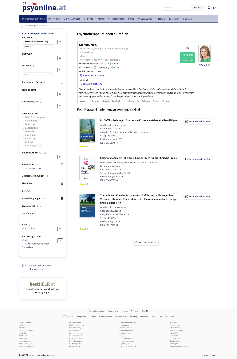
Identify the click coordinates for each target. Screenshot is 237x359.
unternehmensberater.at (179, 346)
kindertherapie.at (75, 336)
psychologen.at (125, 344)
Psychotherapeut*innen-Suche (38, 33)
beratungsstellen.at (26, 330)
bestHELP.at (23, 333)
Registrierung (113, 311)
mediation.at (124, 325)
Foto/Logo (30, 124)
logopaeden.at (74, 346)
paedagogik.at (124, 333)
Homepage (30, 138)
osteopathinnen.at (126, 330)
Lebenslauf (30, 131)
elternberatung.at (25, 344)
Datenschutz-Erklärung (46, 355)
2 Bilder (204, 64)
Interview (95, 101)
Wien (172, 316)
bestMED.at (23, 336)
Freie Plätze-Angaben (35, 117)
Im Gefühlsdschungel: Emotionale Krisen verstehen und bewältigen (138, 120)
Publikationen (128, 101)
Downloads (30, 135)
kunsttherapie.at (75, 338)
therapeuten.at (175, 341)
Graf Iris (47, 25)
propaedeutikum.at (126, 341)
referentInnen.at (176, 328)
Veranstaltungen (143, 101)
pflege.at (122, 336)
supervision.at (175, 338)
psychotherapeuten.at (127, 346)
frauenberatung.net (76, 328)
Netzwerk (166, 101)
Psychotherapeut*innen (34, 25)
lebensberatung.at (76, 341)
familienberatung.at (76, 325)
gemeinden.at (74, 330)
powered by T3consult (209, 355)
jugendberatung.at (76, 333)
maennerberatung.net (127, 322)
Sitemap (125, 311)
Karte (113, 63)
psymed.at (174, 322)
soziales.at (174, 336)
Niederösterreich (105, 316)
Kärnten (93, 316)
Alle (26, 240)
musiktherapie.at (125, 328)
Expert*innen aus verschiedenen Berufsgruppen (42, 289)
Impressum (62, 355)
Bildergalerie (31, 127)
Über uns (134, 311)
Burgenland (81, 316)
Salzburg (133, 316)
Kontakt (145, 311)
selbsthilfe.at (174, 333)
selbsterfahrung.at (177, 330)
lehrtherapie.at (74, 344)
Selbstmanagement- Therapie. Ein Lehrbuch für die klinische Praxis (138, 158)
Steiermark (144, 316)
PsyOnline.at (174, 325)
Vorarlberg (163, 316)
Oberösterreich (121, 316)
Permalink (156, 101)
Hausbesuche (84, 101)
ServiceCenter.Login (96, 311)
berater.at (22, 328)
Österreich (68, 317)
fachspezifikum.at (76, 322)
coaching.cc (23, 338)
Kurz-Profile (31, 120)
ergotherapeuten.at (26, 346)
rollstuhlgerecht (33, 145)
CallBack (29, 142)
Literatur (105, 101)
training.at (174, 344)
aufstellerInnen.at (25, 325)
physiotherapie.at (126, 338)
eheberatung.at (25, 341)
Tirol (153, 316)
